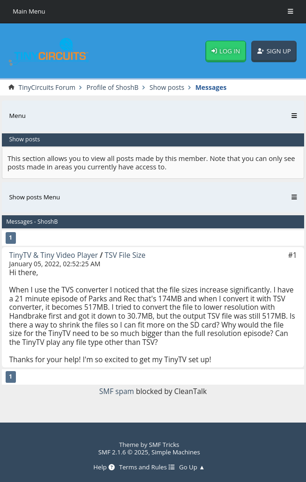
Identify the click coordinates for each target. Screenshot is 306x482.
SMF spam (116, 391)
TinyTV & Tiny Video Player (53, 255)
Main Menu (29, 11)
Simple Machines (176, 452)
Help (104, 467)
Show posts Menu (34, 197)
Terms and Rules (147, 467)
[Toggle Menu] (290, 11)
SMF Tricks (164, 444)
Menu (17, 115)
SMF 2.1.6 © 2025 (123, 452)
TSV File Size (125, 255)
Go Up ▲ (192, 467)
